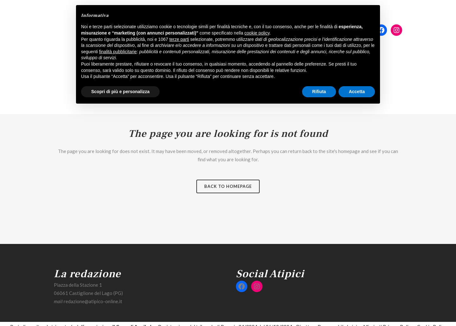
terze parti (179, 39)
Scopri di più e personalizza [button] (120, 91)
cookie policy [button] (256, 32)
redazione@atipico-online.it (93, 301)
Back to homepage (228, 186)
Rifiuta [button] (319, 91)
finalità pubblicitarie (118, 51)
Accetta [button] (357, 91)
